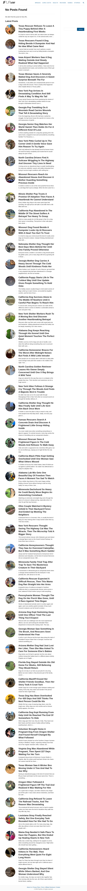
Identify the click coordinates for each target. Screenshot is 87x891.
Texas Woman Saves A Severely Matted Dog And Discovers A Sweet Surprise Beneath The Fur (36, 77)
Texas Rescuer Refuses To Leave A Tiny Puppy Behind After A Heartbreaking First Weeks (36, 29)
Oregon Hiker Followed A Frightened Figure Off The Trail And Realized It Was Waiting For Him (36, 785)
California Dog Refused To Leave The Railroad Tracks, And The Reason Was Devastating (35, 802)
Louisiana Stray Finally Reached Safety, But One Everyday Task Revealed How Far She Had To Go (35, 818)
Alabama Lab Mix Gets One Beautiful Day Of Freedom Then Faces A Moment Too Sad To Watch (36, 475)
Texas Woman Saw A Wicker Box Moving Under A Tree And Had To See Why (35, 768)
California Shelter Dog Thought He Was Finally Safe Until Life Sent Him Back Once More (35, 406)
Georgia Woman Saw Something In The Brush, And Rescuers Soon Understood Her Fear (36, 632)
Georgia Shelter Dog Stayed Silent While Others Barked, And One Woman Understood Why (35, 871)
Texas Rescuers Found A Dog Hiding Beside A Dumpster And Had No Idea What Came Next (36, 43)
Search (81, 29)
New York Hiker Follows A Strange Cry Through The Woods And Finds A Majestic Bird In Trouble (36, 389)
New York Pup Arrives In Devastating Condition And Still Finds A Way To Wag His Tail (34, 93)
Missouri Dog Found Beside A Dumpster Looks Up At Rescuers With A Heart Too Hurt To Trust (35, 230)
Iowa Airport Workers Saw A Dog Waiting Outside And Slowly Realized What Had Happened (35, 60)
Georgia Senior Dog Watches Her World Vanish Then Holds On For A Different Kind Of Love (36, 127)
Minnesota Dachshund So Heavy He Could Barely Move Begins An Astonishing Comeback (35, 492)
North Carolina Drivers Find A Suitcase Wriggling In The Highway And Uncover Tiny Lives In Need (36, 160)
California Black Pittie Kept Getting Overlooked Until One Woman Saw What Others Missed (36, 459)
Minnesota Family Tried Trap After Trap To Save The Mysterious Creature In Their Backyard (35, 565)
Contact (58, 887)
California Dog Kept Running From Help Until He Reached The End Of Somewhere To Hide (36, 715)
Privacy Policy (36, 887)
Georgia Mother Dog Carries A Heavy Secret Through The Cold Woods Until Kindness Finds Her (35, 263)
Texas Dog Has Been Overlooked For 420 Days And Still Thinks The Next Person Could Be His (35, 698)
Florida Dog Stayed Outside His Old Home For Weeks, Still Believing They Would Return (36, 665)
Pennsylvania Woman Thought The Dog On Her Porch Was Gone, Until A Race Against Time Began (36, 598)
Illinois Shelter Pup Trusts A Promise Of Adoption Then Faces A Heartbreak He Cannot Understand (36, 197)
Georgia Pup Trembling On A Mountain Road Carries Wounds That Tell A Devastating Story (34, 110)
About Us (29, 887)
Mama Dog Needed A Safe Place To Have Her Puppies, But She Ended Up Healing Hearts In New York (36, 835)
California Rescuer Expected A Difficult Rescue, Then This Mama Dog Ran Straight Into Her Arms (35, 581)
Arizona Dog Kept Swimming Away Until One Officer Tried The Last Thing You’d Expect (36, 615)
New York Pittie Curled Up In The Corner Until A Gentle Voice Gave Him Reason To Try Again (35, 144)
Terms (42, 887)
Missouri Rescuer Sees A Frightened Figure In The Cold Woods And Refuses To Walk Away (36, 442)
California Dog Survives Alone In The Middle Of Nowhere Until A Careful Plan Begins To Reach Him (35, 300)
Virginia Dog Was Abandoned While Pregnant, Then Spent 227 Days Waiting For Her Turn (36, 751)
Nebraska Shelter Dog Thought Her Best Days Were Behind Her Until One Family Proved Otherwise (36, 247)
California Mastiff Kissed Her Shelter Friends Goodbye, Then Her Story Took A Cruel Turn (36, 682)
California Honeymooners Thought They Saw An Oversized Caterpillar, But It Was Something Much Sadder (36, 548)
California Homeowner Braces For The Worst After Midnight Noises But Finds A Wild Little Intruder (35, 353)
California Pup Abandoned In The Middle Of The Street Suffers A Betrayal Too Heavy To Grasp (35, 213)
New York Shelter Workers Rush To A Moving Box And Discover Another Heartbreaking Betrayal (36, 316)
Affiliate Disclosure (50, 887)
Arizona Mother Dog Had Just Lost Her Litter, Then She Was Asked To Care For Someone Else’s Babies (36, 648)
